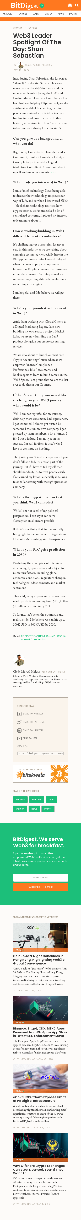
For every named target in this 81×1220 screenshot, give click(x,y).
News (34, 808)
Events (48, 808)
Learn (51, 799)
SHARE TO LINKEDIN (30, 730)
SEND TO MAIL (27, 738)
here (52, 172)
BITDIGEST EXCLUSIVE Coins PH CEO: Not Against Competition (44, 638)
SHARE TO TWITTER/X (31, 722)
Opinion (20, 808)
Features (36, 799)
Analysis (20, 799)
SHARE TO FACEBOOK (30, 714)
